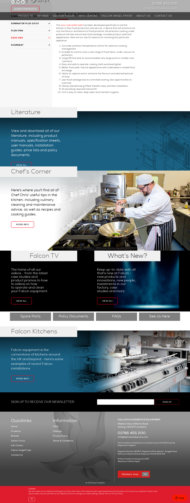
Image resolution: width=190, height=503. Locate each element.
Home (14, 426)
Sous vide (17, 38)
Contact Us (163, 16)
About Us (143, 16)
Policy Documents (73, 316)
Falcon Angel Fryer (116, 16)
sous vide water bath (71, 25)
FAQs (116, 316)
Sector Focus (63, 16)
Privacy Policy (60, 436)
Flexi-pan (17, 30)
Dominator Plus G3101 (25, 23)
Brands (43, 16)
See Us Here (159, 316)
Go (145, 474)
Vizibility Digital (133, 461)
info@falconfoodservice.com (161, 8)
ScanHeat (17, 45)
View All (21, 165)
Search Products (25, 9)
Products (25, 16)
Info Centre (88, 16)
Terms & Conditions (63, 441)
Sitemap (57, 431)
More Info (22, 224)
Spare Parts (30, 316)
